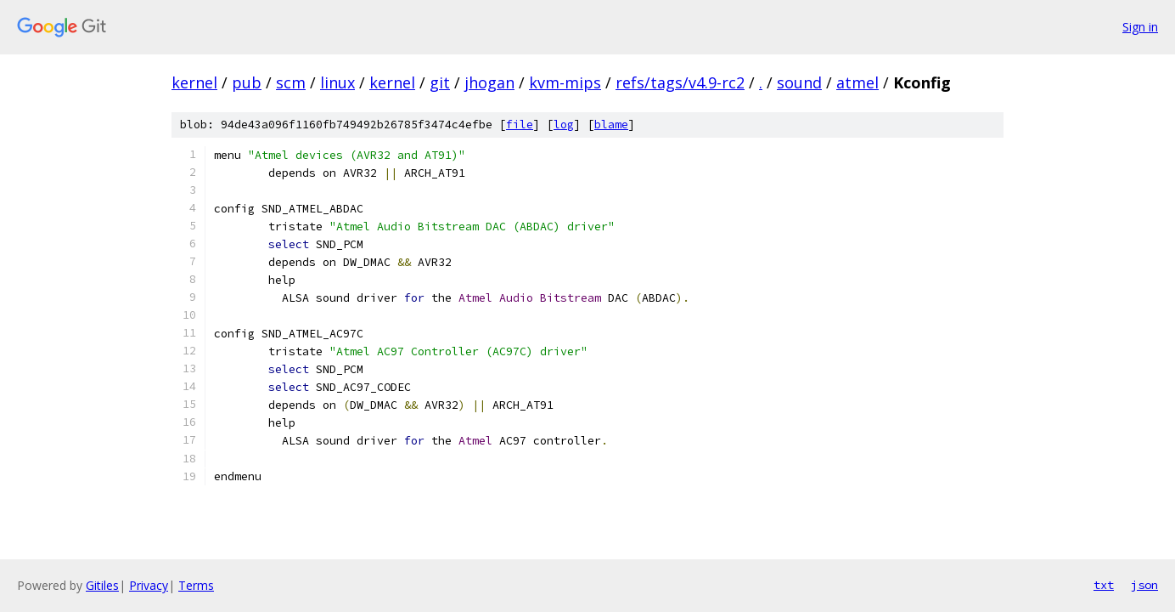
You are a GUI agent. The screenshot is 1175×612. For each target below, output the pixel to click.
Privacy (148, 585)
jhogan (489, 82)
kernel (194, 82)
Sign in (1140, 27)
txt (1103, 584)
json (1144, 584)
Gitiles (102, 585)
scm (291, 82)
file (519, 124)
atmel (857, 82)
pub (246, 82)
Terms (196, 585)
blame (611, 124)
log (564, 124)
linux (337, 82)
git (440, 82)
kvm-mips (565, 82)
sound (799, 82)
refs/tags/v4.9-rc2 (680, 82)
